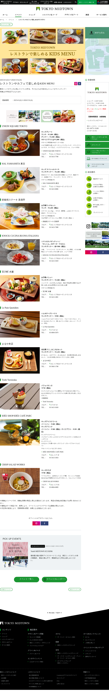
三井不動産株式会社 (90, 678)
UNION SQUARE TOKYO (52, 151)
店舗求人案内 (5, 681)
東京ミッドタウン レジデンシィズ (67, 653)
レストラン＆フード (95, 120)
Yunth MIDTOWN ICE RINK (42, 551)
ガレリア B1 (55, 485)
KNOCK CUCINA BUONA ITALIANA (56, 255)
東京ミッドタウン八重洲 (91, 683)
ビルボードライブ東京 (36, 662)
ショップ (4, 636)
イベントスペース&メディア (47, 2)
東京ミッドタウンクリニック (66, 645)
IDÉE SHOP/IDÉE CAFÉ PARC (53, 452)
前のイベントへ (6, 589)
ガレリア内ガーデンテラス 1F (61, 186)
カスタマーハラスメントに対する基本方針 (41, 681)
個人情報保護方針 (34, 675)
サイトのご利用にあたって (36, 683)
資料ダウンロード (90, 656)
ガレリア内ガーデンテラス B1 (61, 154)
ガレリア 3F (55, 455)
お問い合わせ (58, 2)
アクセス (15, 2)
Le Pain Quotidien (48, 327)
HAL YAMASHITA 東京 (51, 183)
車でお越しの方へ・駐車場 (99, 206)
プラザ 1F (54, 330)
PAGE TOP (54, 613)
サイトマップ (60, 678)
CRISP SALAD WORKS (51, 481)
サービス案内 (6, 645)
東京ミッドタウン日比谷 (91, 681)
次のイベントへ (74, 589)
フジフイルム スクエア (37, 645)
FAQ (58, 681)
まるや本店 (47, 361)
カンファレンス (90, 640)
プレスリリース (98, 212)
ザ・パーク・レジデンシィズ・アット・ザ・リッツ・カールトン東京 (69, 657)
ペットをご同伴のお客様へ (98, 192)
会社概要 (3, 678)
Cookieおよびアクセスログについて (67, 675)
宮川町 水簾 (47, 291)
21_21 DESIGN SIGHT (36, 640)
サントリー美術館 (35, 637)
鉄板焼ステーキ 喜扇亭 (51, 221)
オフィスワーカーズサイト (92, 675)
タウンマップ (24, 2)
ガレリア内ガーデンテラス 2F (61, 258)
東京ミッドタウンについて (6, 2)
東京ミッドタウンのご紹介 (8, 675)
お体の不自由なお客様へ (98, 199)
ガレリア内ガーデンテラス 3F (61, 225)
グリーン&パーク (35, 653)
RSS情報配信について (35, 686)
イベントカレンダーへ (56, 579)
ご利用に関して (90, 643)
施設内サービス (98, 179)
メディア (88, 653)
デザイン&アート (7, 642)
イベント (4, 633)
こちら (95, 109)
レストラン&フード (8, 639)
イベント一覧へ (6, 24)
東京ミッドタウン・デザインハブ (40, 643)
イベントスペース (90, 651)
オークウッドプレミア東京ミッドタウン (64, 662)
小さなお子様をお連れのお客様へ (98, 185)
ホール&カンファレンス (34, 2)
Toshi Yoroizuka (48, 401)
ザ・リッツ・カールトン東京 (66, 637)
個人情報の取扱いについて (36, 678)
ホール (87, 637)
